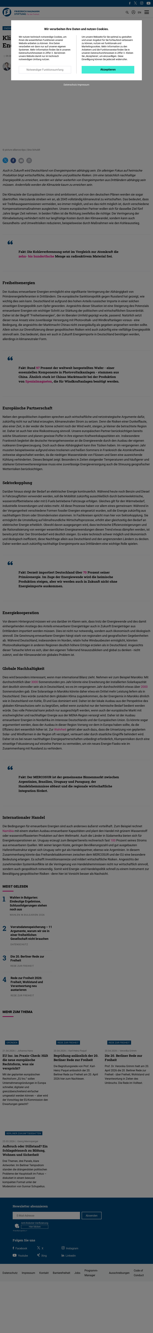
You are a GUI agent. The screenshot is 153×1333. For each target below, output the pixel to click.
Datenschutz (70, 84)
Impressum (83, 84)
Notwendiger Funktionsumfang (44, 70)
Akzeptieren (108, 69)
